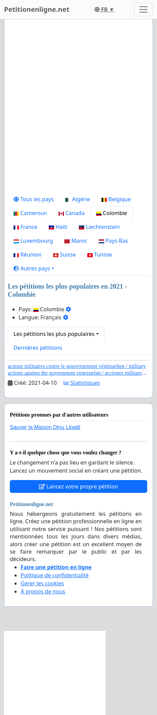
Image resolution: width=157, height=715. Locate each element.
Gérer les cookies (42, 583)
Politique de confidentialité (55, 575)
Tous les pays (34, 199)
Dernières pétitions (38, 347)
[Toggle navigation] (143, 9)
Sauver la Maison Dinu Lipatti (45, 427)
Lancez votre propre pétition (78, 486)
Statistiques (82, 383)
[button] (34, 268)
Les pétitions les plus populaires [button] (54, 334)
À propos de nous (43, 591)
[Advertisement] (78, 108)
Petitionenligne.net (36, 9)
